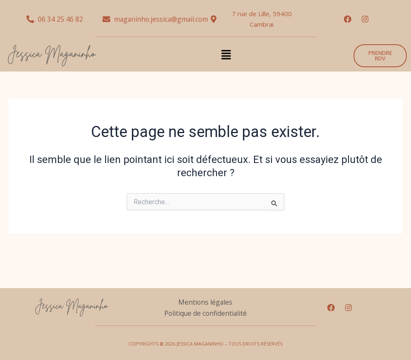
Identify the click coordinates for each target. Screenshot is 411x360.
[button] (225, 55)
